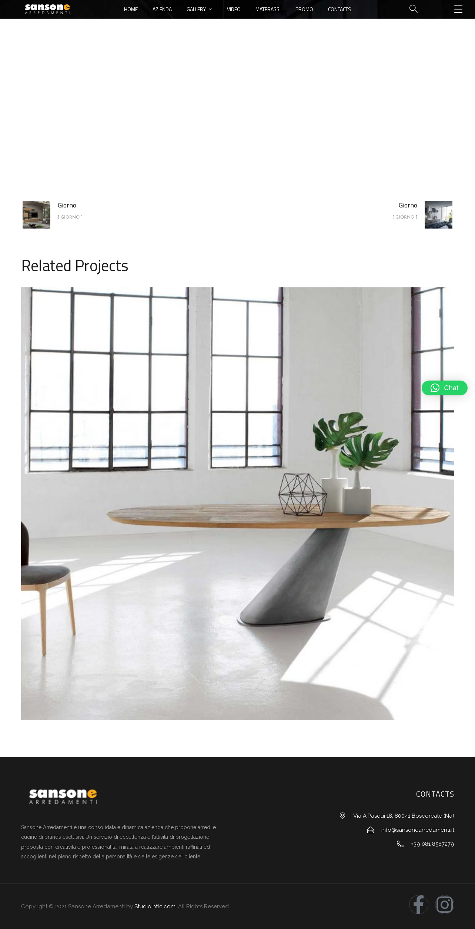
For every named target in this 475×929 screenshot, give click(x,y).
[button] (445, 388)
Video (234, 9)
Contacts (339, 9)
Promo (304, 9)
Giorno (254, 123)
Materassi (268, 9)
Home (131, 9)
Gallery (196, 9)
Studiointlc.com (154, 906)
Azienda (162, 9)
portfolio (220, 123)
